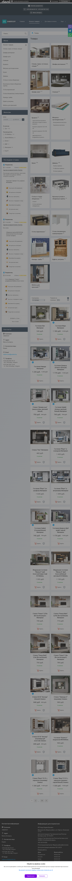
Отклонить (42, 876)
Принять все (30, 876)
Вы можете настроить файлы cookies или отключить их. (35, 870)
